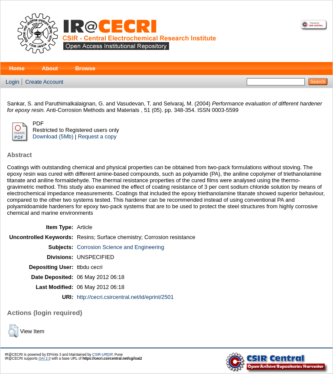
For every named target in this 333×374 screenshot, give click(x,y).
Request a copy (97, 136)
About (50, 68)
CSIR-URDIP (102, 355)
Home (17, 68)
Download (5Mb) (53, 136)
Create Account (44, 82)
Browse (85, 68)
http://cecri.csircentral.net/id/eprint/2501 (125, 297)
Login (12, 82)
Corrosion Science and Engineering (120, 247)
